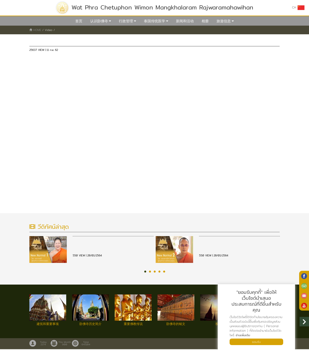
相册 (205, 21)
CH (298, 7)
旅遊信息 (224, 21)
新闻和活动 (185, 21)
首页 (78, 21)
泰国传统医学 (154, 21)
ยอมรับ (256, 341)
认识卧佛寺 (99, 21)
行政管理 (126, 21)
